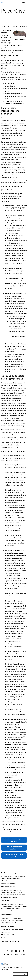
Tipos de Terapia (12, 26)
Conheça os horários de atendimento (14, 848)
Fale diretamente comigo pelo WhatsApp (14, 840)
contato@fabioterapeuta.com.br (10, 941)
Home (3, 26)
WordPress (4, 969)
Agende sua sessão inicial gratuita (14, 856)
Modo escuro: (20, 974)
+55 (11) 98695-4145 (7, 934)
